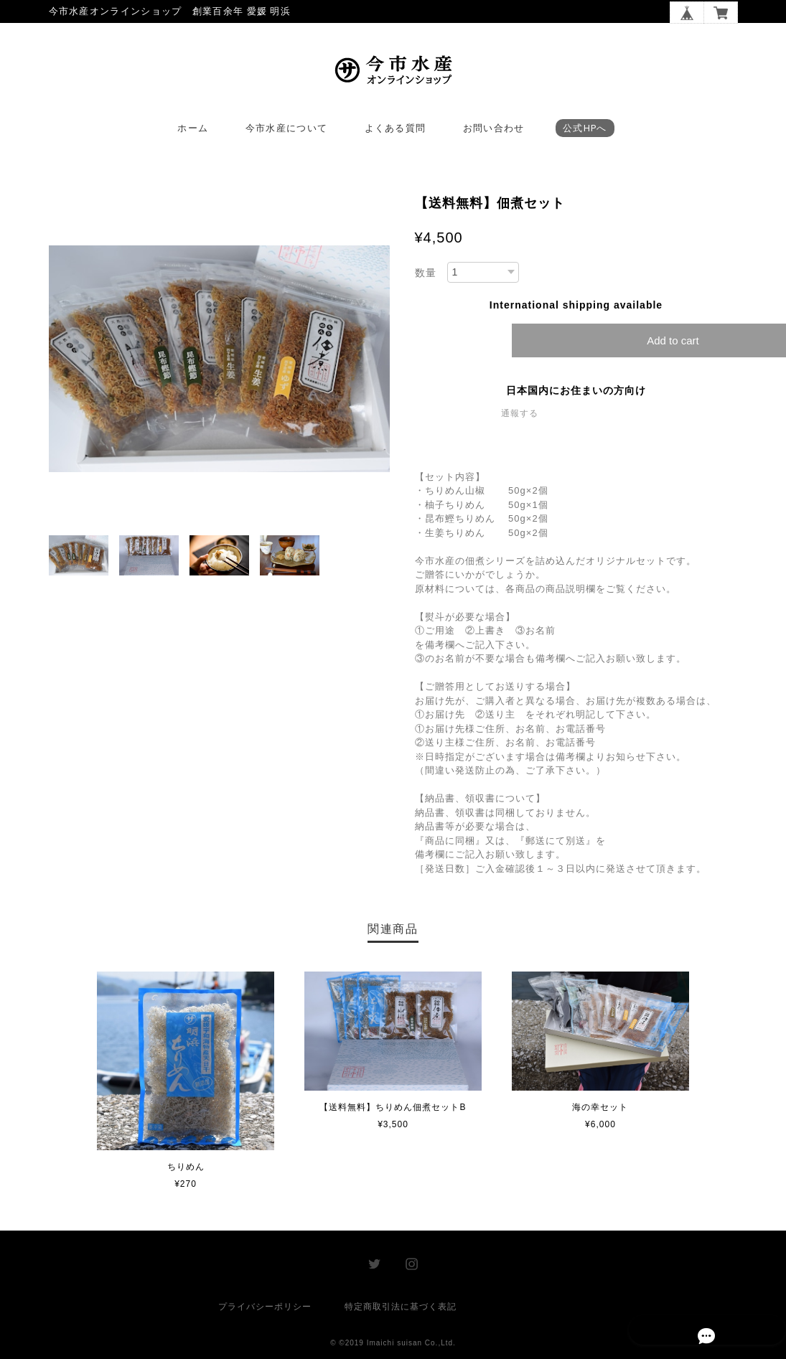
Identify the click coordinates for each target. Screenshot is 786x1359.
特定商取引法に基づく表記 (401, 1309)
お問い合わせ (494, 131)
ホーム (192, 131)
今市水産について (286, 131)
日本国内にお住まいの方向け (576, 394)
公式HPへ (585, 131)
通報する (519, 417)
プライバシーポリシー (265, 1309)
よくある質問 (395, 131)
